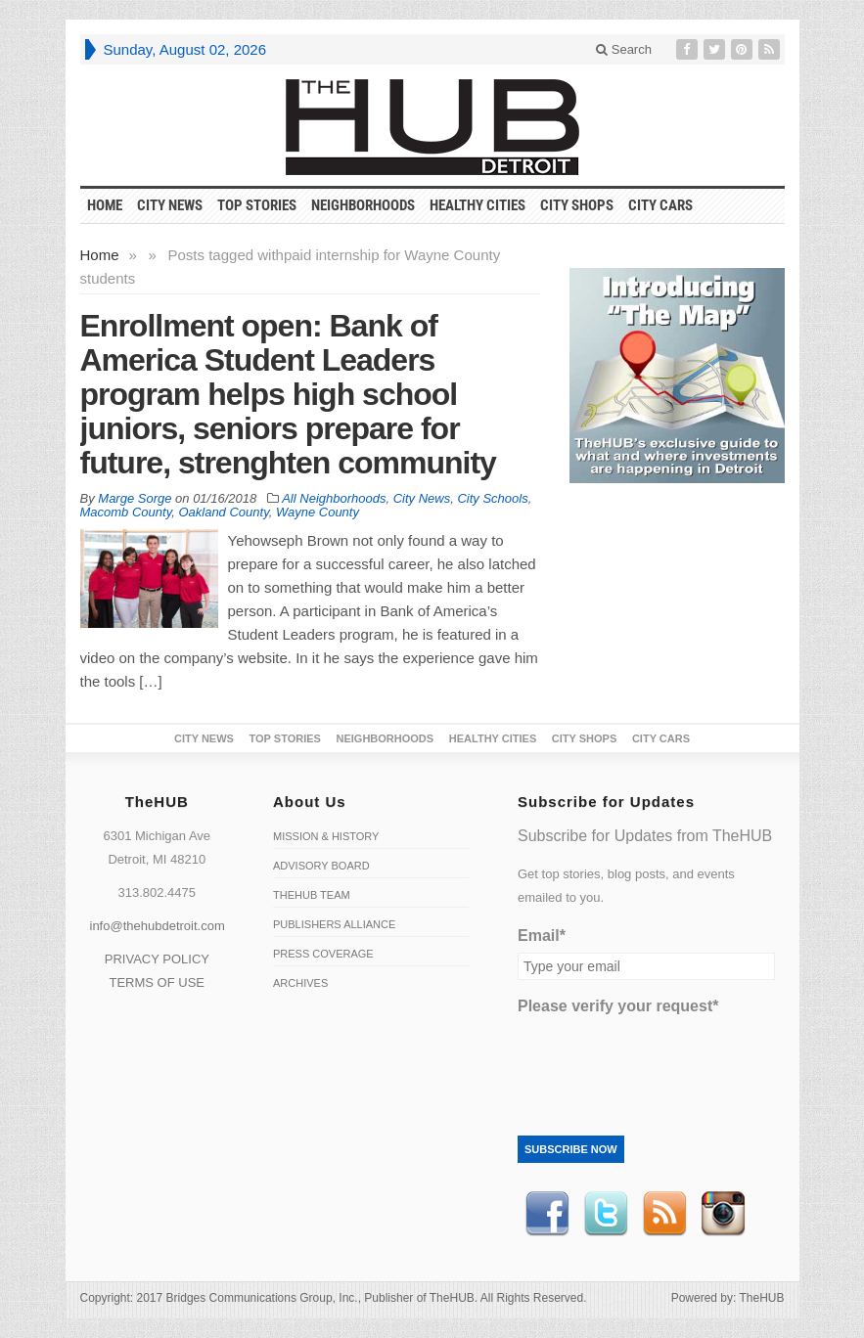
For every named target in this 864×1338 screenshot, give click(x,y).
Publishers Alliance (334, 924)
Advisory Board (321, 865)
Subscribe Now (570, 1149)
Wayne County (317, 512)
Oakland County (223, 512)
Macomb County (126, 512)
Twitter (605, 1213)
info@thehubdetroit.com (157, 925)
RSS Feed (664, 1213)
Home (99, 254)
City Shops (577, 205)
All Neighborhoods (334, 498)
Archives (300, 983)
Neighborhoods (363, 205)
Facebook (546, 1213)
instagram (723, 1213)
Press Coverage (323, 953)
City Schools (492, 498)
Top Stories (256, 205)
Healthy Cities (477, 205)
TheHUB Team (311, 895)
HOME (104, 205)
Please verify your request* (618, 1006)
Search (624, 49)
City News (170, 205)
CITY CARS (660, 205)
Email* (542, 935)
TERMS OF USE (157, 982)
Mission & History (326, 836)
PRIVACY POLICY (157, 959)
